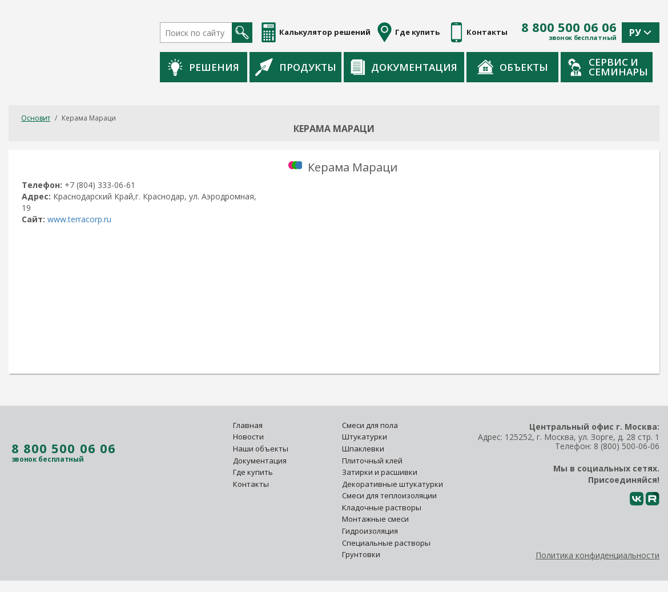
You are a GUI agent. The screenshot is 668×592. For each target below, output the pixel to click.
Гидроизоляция (371, 531)
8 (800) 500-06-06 (626, 446)
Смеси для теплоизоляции (389, 495)
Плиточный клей (373, 460)
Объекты (512, 66)
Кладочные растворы (381, 507)
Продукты (295, 67)
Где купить (253, 472)
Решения (203, 67)
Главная (248, 425)
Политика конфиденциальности (597, 555)
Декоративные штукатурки (392, 484)
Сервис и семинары (608, 66)
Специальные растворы (386, 543)
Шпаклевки (363, 448)
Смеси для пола (370, 425)
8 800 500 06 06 (569, 27)
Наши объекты (260, 448)
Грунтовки (361, 554)
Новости (248, 436)
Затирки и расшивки (379, 472)
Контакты (251, 484)
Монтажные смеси (375, 519)
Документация (404, 67)
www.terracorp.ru (79, 219)
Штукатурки (364, 436)
